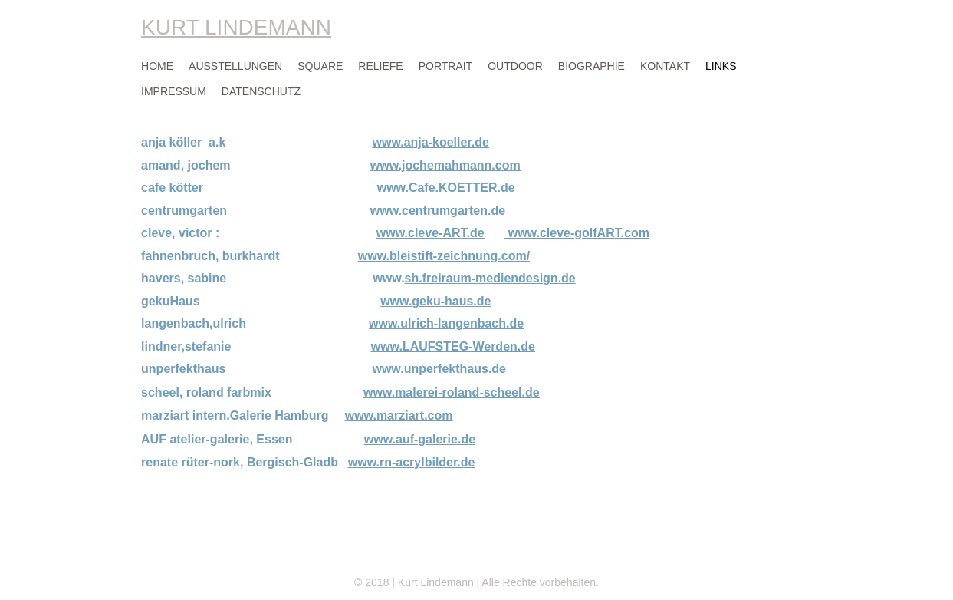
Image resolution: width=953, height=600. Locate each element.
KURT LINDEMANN (236, 27)
